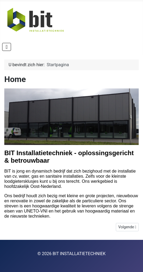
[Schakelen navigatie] (6, 47)
